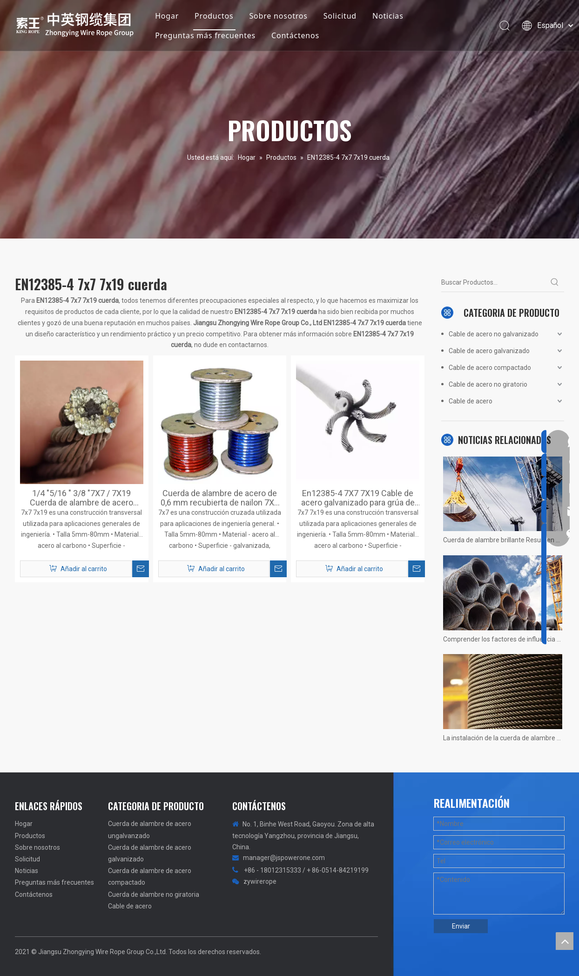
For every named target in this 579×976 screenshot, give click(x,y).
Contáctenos (296, 35)
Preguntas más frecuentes (205, 35)
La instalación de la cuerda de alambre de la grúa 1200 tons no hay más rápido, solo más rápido (502, 738)
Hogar (167, 16)
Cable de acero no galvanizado (494, 334)
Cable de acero (470, 401)
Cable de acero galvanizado (489, 351)
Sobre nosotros (278, 16)
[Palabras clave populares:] (554, 282)
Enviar (461, 926)
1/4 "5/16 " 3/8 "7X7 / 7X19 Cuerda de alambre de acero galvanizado (81, 498)
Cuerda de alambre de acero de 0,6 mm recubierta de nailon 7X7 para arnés (220, 498)
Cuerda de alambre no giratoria (153, 894)
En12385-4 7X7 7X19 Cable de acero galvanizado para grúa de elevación (358, 498)
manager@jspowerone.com (284, 857)
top (564, 941)
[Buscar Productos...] (493, 282)
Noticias (388, 16)
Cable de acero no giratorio (488, 384)
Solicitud (340, 16)
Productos (214, 16)
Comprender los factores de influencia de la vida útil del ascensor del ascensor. (502, 639)
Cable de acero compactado (490, 367)
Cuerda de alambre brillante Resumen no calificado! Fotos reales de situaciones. (502, 540)
